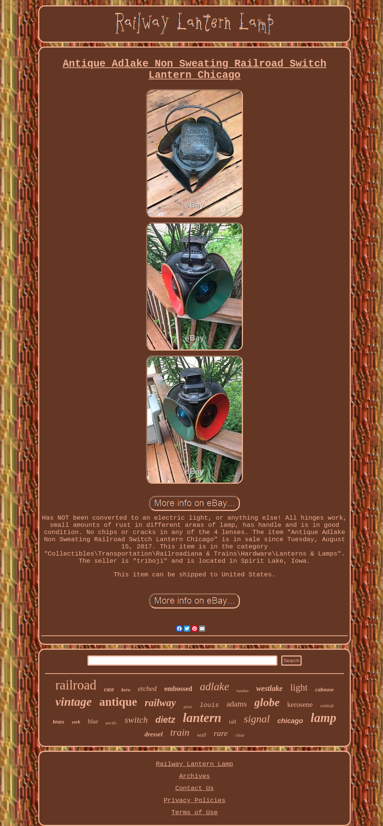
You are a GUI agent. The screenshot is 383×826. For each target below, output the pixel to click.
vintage (73, 701)
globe (267, 702)
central (326, 705)
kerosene (300, 704)
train (180, 732)
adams (236, 703)
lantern (202, 718)
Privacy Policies (194, 800)
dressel (154, 734)
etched (147, 688)
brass (58, 722)
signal (256, 719)
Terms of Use (194, 812)
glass (188, 706)
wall (201, 735)
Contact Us (194, 788)
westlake (269, 688)
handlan (243, 691)
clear (240, 735)
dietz (165, 720)
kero (126, 689)
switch (136, 720)
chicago (290, 721)
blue (93, 721)
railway (160, 702)
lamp (323, 718)
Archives (194, 776)
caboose (324, 689)
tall (232, 722)
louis (209, 705)
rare (221, 733)
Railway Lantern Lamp (194, 764)
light (299, 687)
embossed (178, 688)
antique (118, 701)
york (76, 722)
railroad (76, 685)
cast (109, 689)
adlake (214, 686)
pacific (111, 722)
